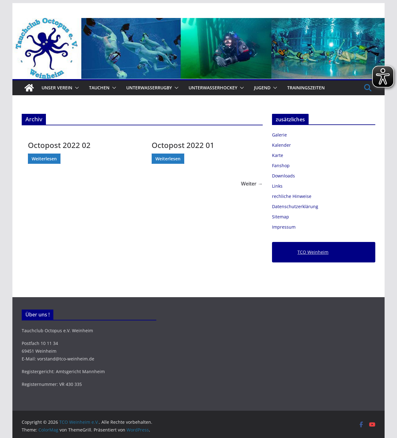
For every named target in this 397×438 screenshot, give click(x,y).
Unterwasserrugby (149, 88)
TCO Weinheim (312, 252)
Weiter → (252, 183)
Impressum (284, 227)
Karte (277, 155)
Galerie (279, 135)
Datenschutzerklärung (295, 206)
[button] (75, 87)
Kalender (281, 145)
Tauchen (99, 88)
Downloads (283, 176)
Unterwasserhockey (213, 88)
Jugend (262, 88)
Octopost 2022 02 (59, 145)
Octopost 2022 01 (183, 145)
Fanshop (281, 165)
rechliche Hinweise (291, 196)
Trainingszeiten (306, 88)
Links (277, 186)
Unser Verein (57, 88)
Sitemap (280, 217)
